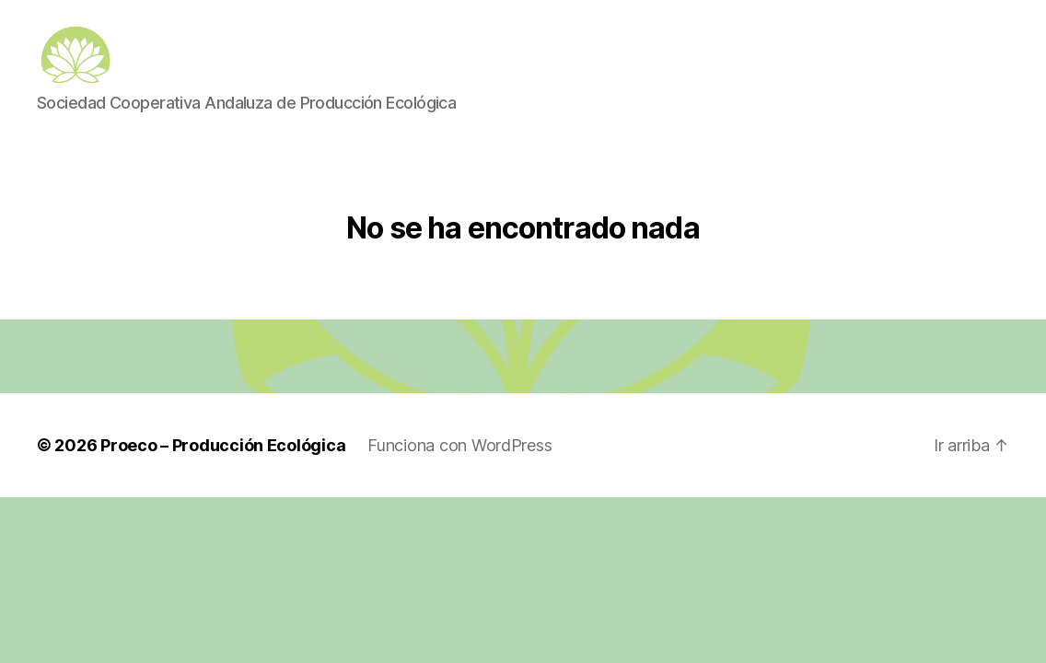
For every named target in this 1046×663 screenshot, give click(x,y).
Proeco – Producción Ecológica (222, 469)
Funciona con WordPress (459, 469)
